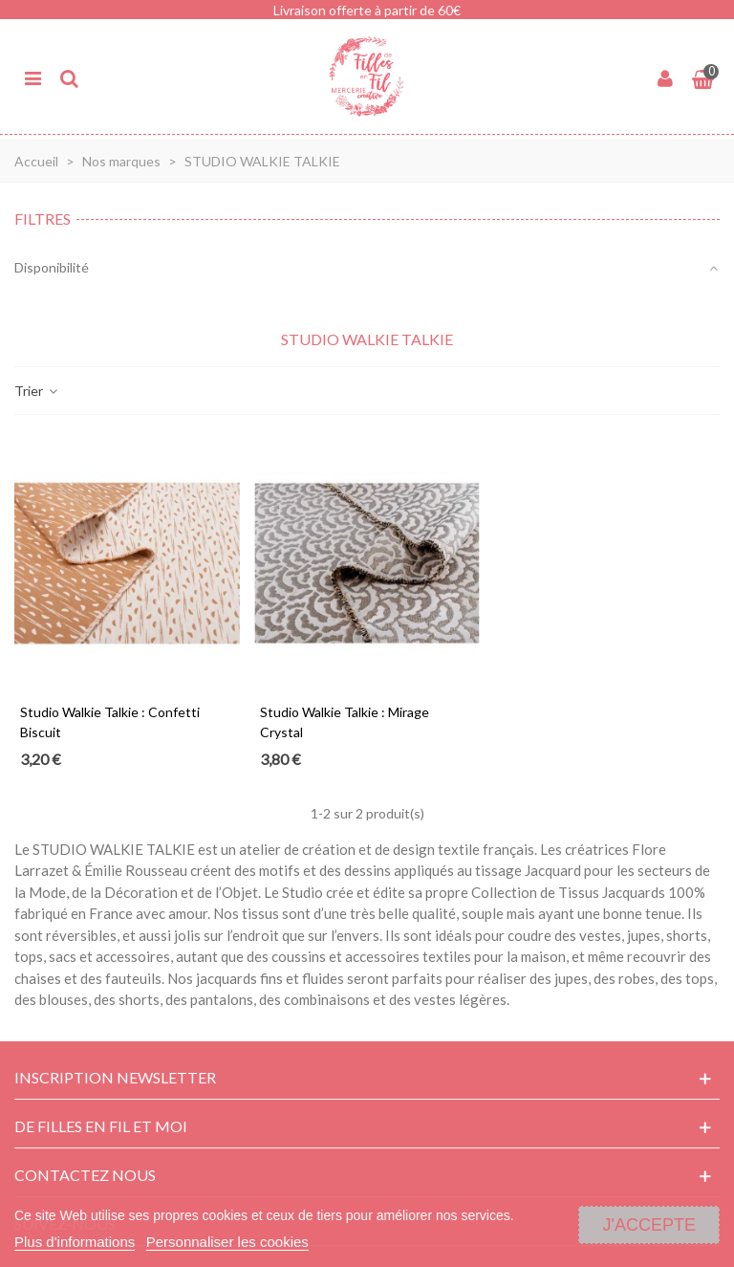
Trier (36, 390)
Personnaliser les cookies (227, 1242)
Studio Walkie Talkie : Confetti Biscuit (110, 722)
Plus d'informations (74, 1242)
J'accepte (648, 1224)
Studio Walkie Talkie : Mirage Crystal (344, 722)
